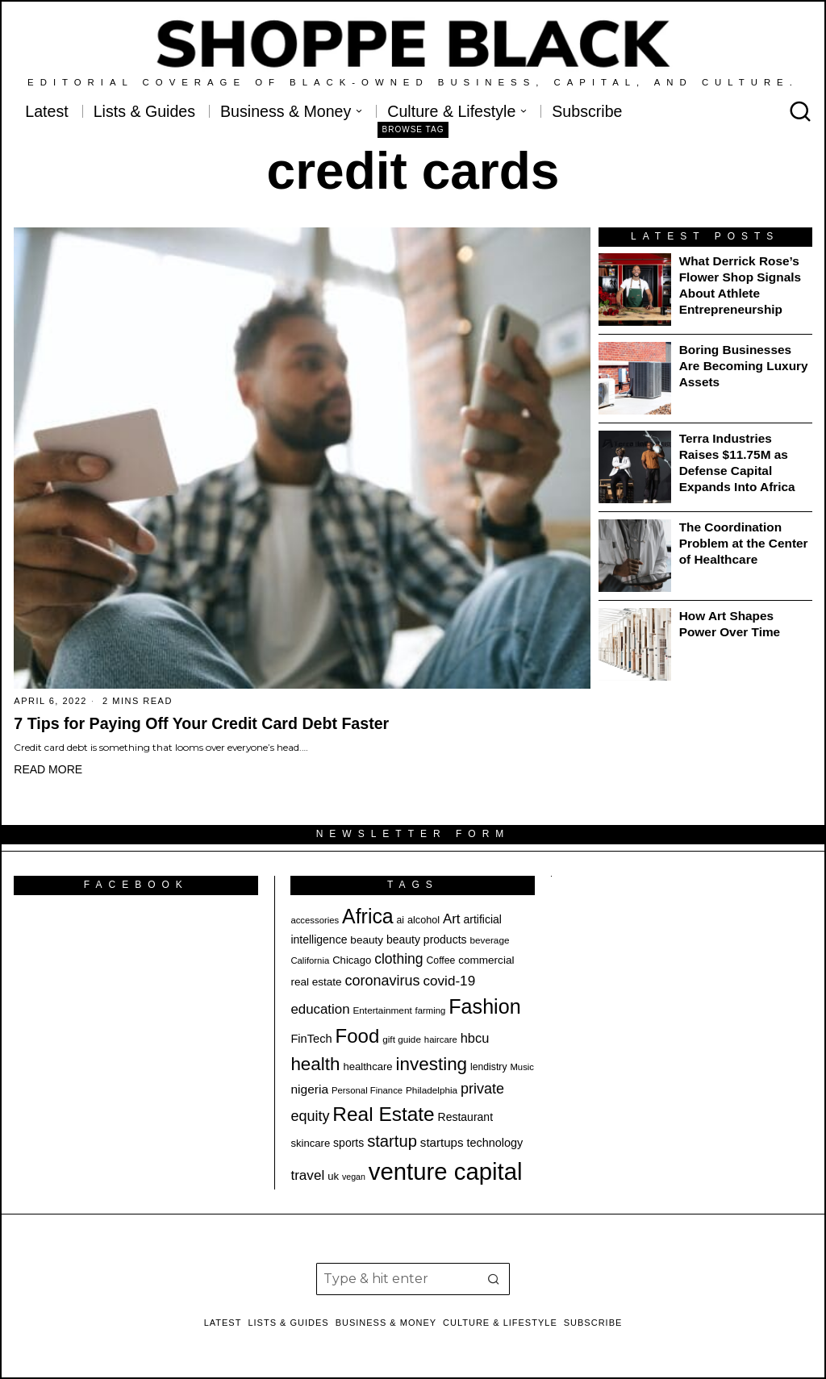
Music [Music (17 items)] (522, 1067)
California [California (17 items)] (309, 960)
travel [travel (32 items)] (307, 1175)
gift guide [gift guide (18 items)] (401, 1039)
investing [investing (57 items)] (432, 1064)
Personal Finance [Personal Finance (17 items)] (367, 1090)
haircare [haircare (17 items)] (440, 1039)
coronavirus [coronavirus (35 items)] (382, 981)
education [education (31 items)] (319, 1009)
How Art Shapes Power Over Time (729, 624)
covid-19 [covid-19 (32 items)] (449, 981)
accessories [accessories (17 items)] (314, 920)
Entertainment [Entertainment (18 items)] (382, 1010)
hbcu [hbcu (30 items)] (475, 1038)
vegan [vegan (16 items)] (353, 1176)
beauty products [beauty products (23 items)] (426, 939)
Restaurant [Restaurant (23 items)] (465, 1116)
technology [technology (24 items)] (494, 1142)
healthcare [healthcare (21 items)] (367, 1066)
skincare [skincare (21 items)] (310, 1143)
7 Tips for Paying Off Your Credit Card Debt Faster (201, 723)
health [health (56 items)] (315, 1064)
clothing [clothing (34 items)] (398, 959)
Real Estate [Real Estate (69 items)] (383, 1114)
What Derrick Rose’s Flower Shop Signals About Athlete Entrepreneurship (740, 285)
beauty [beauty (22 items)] (366, 940)
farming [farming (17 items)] (430, 1010)
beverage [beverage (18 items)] (489, 940)
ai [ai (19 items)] (401, 920)
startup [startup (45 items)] (392, 1141)
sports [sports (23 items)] (348, 1142)
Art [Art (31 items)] (452, 919)
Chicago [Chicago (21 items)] (351, 960)
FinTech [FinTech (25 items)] (311, 1038)
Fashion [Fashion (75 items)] (484, 1006)
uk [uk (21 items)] (333, 1176)
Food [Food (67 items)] (358, 1036)
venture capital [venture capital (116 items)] (446, 1171)
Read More (48, 769)
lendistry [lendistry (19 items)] (488, 1067)
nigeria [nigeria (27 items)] (309, 1089)
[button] (494, 1279)
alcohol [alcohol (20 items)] (423, 920)
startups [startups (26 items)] (442, 1142)
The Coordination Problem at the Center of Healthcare (743, 543)
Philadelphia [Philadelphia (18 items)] (431, 1090)
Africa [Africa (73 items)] (368, 916)
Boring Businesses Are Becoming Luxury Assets (743, 366)
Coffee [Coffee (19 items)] (441, 960)
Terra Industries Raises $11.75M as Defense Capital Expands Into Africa (737, 462)
